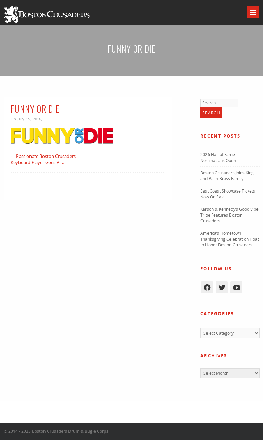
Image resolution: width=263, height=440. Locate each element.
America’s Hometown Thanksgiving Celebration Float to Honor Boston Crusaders (229, 239)
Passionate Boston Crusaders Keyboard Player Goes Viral (43, 159)
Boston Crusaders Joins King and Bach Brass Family (227, 176)
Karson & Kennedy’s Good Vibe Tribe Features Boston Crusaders (229, 215)
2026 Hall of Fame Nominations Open (218, 157)
